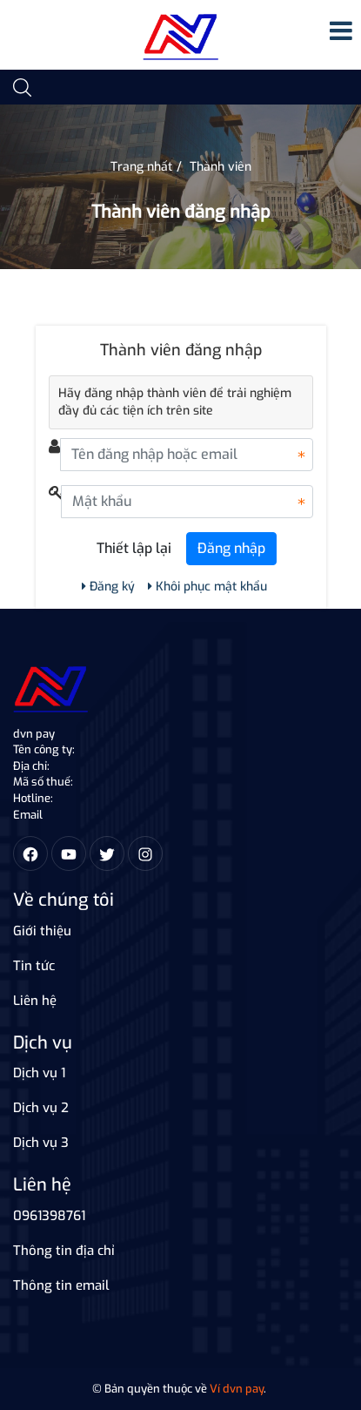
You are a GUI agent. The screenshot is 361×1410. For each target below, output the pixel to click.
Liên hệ (35, 1000)
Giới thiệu (42, 931)
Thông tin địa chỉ (64, 1250)
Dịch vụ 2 (41, 1108)
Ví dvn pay (237, 1388)
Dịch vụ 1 (39, 1073)
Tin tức (34, 966)
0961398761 (49, 1215)
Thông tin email (61, 1285)
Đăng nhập (231, 548)
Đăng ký (108, 586)
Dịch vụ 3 (41, 1142)
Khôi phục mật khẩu (207, 586)
